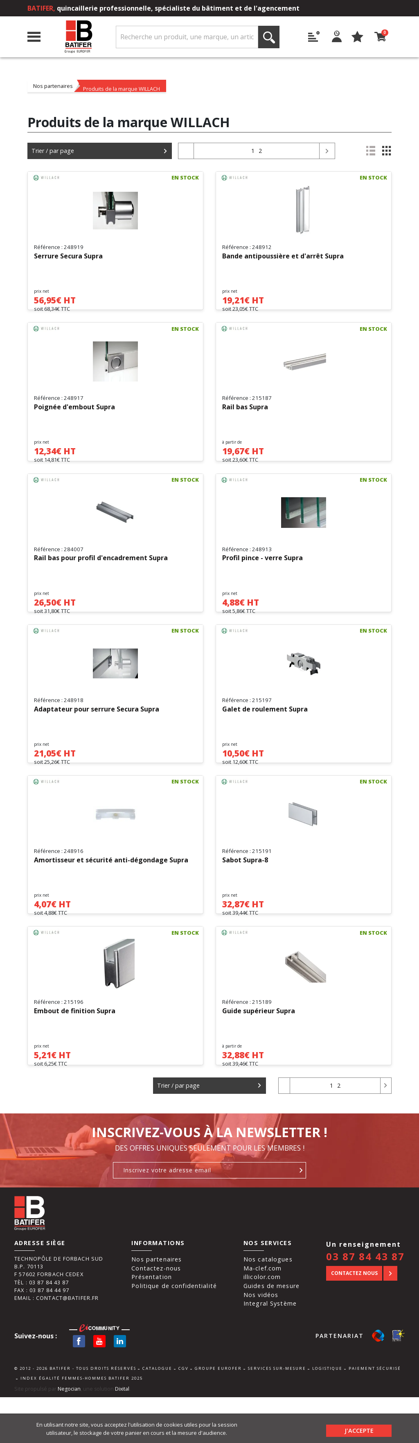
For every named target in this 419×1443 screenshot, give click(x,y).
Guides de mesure (271, 1331)
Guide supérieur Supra (258, 1050)
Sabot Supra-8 (245, 891)
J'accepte (359, 1428)
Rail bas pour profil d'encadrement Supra (101, 574)
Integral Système (270, 1349)
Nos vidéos (260, 1340)
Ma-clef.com (262, 1314)
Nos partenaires (53, 86)
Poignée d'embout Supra (74, 415)
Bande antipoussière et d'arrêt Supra (283, 256)
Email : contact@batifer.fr (56, 1343)
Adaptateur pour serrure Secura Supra (96, 732)
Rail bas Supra (245, 415)
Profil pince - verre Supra (262, 574)
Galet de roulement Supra (265, 732)
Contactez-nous (156, 1314)
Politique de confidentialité (174, 1331)
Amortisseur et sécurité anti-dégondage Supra (111, 891)
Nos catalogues (268, 1305)
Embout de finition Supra (74, 1050)
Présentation (151, 1323)
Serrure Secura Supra (68, 256)
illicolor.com (262, 1323)
